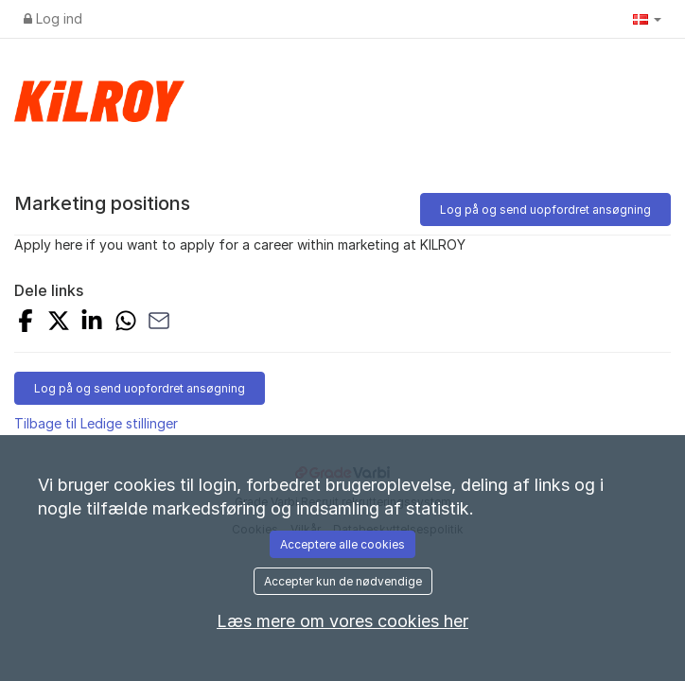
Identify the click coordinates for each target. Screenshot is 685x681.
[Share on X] (58, 323)
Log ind (53, 18)
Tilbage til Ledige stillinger (96, 423)
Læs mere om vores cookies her (342, 621)
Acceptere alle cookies (342, 544)
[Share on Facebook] (25, 323)
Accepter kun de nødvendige (343, 581)
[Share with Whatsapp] (125, 323)
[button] (647, 19)
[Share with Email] (159, 323)
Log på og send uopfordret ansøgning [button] (545, 209)
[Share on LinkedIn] (91, 323)
